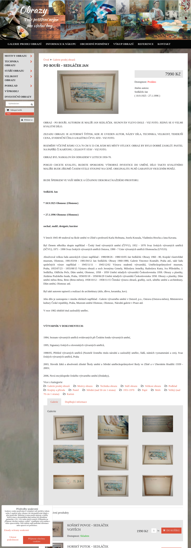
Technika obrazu (108, 386)
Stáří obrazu (131, 386)
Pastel (76, 390)
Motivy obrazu (85, 386)
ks (155, 531)
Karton (70, 394)
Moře (158, 390)
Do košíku (171, 530)
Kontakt (164, 44)
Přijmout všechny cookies (36, 540)
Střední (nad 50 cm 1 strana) (101, 390)
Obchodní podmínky (94, 44)
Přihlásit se (27, 120)
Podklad (173, 386)
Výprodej (12, 91)
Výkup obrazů (123, 44)
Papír (144, 390)
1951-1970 (128, 390)
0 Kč (9, 114)
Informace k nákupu (61, 44)
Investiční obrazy (18, 96)
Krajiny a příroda (56, 390)
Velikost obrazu (153, 386)
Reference (146, 44)
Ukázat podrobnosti (13, 538)
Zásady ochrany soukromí (16, 530)
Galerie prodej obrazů (25, 44)
